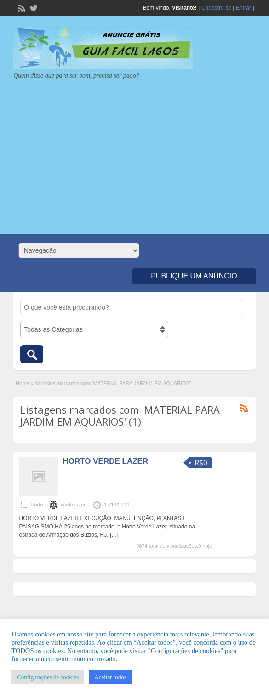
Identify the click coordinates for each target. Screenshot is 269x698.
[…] (114, 535)
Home (22, 383)
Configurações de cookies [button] (48, 677)
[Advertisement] (134, 153)
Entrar (243, 8)
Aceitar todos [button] (110, 677)
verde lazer (72, 504)
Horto (36, 504)
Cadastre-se (216, 8)
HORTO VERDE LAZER (105, 461)
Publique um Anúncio (194, 276)
